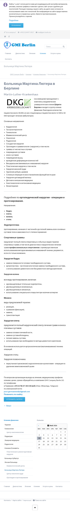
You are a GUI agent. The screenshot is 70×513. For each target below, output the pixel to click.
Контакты (8, 59)
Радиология (9, 444)
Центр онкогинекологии (15, 432)
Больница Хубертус (12, 458)
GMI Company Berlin (17, 74)
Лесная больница (11, 462)
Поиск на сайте (63, 46)
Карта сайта (17, 500)
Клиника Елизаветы (12, 448)
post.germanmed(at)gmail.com (17, 391)
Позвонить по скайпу (13, 394)
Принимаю (16, 25)
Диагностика (20, 53)
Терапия (8, 425)
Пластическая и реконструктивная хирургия (19, 453)
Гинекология (9, 429)
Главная (8, 53)
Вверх (8, 406)
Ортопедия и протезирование (17, 478)
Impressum (27, 500)
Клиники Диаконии (39, 74)
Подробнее (13, 20)
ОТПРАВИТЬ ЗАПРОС (14, 399)
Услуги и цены (55, 53)
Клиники (43, 53)
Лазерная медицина (12, 440)
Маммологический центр (16, 466)
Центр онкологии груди (15, 474)
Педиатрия (9, 436)
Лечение (32, 53)
